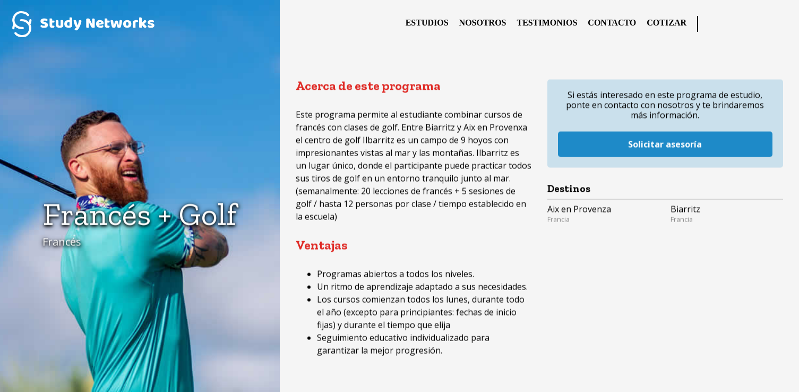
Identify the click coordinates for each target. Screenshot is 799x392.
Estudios (427, 22)
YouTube (780, 24)
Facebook (717, 24)
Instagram (759, 24)
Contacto (612, 22)
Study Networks (83, 24)
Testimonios (547, 22)
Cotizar (666, 22)
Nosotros (482, 22)
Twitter (738, 24)
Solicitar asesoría (665, 137)
